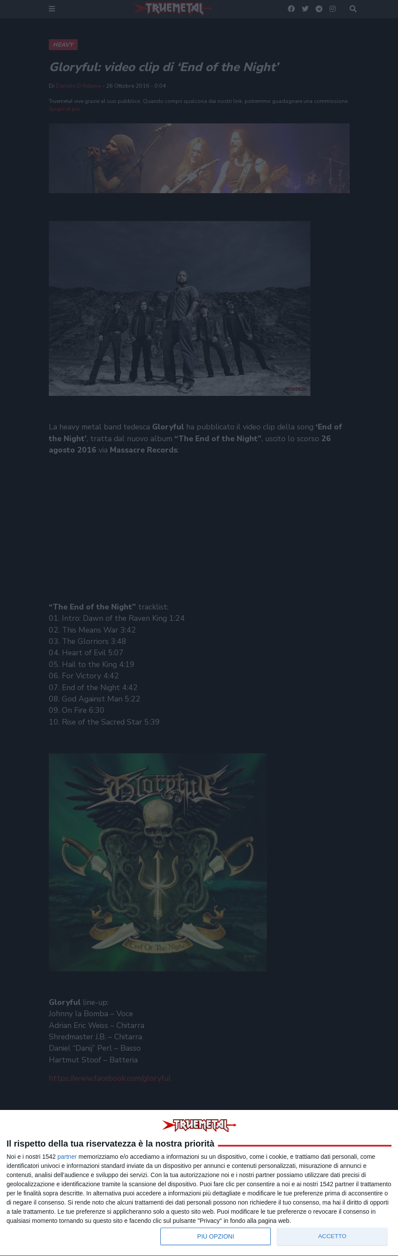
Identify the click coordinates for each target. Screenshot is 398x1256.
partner (67, 1157)
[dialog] (199, 1183)
